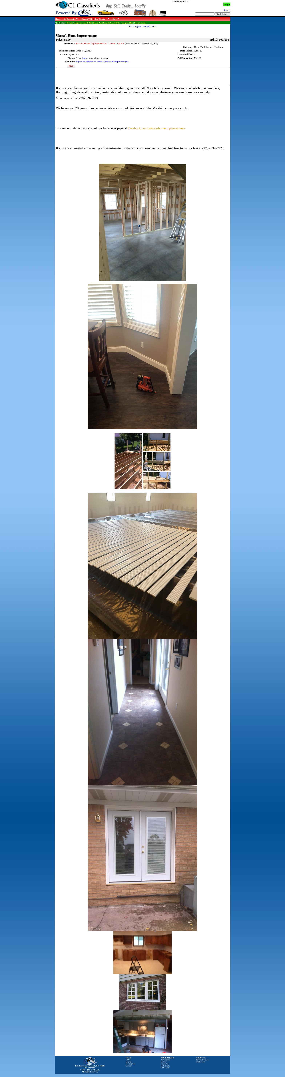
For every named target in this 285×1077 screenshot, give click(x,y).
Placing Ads (130, 1064)
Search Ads (87, 23)
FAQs (128, 1060)
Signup (128, 1062)
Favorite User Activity (111, 23)
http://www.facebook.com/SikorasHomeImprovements (102, 61)
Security (129, 1066)
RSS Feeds (165, 1068)
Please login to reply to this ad (142, 26)
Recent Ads (97, 23)
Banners (164, 1062)
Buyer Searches (140, 23)
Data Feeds (165, 1066)
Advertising (165, 1060)
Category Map (127, 23)
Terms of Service (202, 1060)
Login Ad (164, 1064)
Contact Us (200, 1062)
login (84, 58)
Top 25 (69, 23)
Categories (77, 23)
